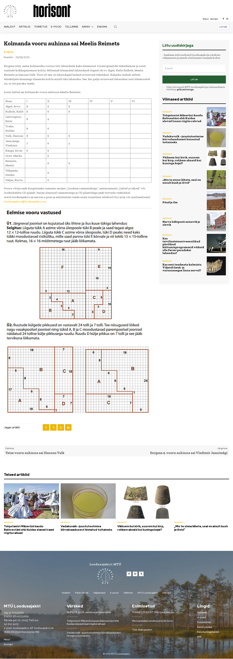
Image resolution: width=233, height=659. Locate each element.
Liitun (194, 79)
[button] (115, 26)
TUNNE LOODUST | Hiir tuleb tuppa (153, 612)
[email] (194, 68)
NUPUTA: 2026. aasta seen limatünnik (89, 612)
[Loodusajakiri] (18, 11)
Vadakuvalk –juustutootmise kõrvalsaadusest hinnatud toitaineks (183, 139)
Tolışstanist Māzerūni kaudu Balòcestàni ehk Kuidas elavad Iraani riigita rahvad (182, 118)
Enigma (8, 52)
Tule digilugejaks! (142, 630)
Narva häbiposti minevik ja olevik (181, 223)
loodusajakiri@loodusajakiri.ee (25, 201)
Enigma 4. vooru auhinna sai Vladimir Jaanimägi (188, 453)
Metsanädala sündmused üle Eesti (152, 621)
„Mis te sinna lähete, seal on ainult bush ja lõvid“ (181, 181)
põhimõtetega (185, 89)
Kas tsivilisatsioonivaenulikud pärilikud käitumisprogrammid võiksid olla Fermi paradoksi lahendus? (183, 246)
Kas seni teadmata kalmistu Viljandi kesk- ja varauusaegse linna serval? (181, 267)
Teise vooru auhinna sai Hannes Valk (35, 453)
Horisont (167, 112)
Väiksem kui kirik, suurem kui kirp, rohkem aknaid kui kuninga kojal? (181, 160)
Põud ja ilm (170, 202)
